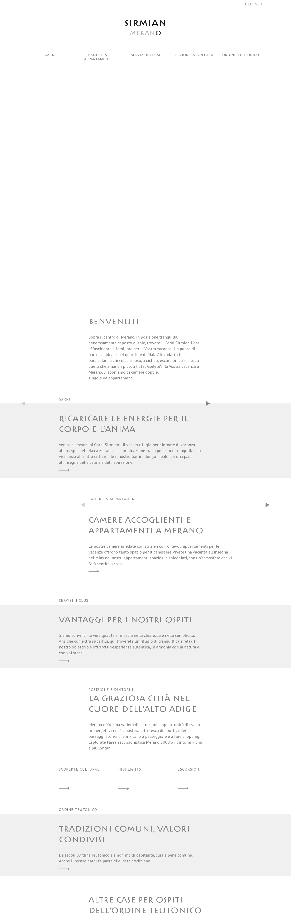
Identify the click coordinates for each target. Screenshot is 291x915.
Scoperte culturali (64, 557)
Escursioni (183, 557)
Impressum (215, 897)
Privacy (212, 890)
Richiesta (214, 870)
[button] (208, 171)
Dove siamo (188, 897)
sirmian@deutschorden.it (121, 873)
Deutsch (253, 4)
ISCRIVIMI (145, 821)
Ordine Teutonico (240, 54)
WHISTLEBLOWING (221, 903)
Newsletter (189, 903)
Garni (50, 54)
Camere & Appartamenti (98, 56)
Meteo (184, 890)
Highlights (123, 557)
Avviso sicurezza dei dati (190, 877)
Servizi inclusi (145, 54)
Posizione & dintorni (193, 54)
